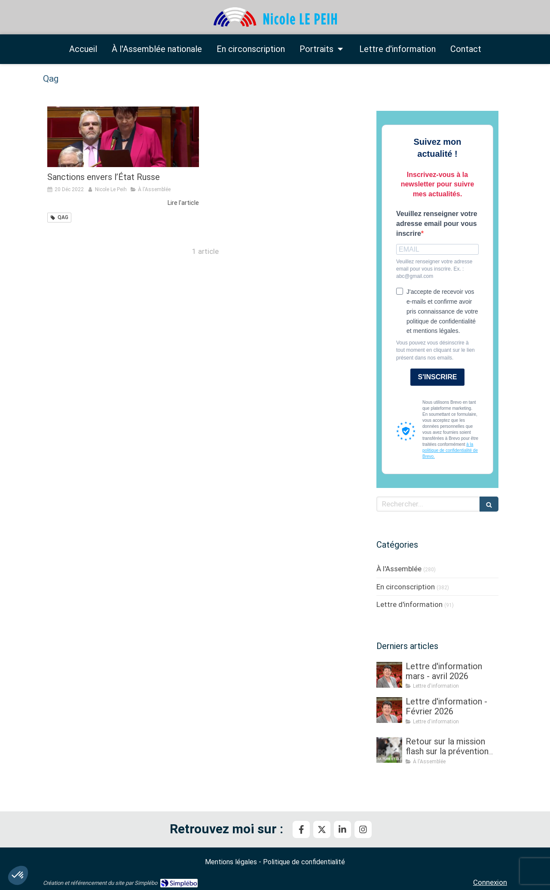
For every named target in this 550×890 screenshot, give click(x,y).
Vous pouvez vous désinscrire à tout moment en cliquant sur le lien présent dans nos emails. (435, 350)
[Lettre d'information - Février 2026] (389, 710)
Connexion (490, 882)
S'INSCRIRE (437, 377)
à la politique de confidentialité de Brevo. (450, 450)
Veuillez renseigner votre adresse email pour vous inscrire (436, 223)
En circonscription (405, 586)
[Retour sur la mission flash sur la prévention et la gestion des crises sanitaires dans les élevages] (389, 750)
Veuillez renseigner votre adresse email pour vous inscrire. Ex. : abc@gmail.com (434, 269)
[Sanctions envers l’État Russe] (123, 137)
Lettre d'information (409, 604)
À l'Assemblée (399, 568)
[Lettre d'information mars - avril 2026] (389, 675)
